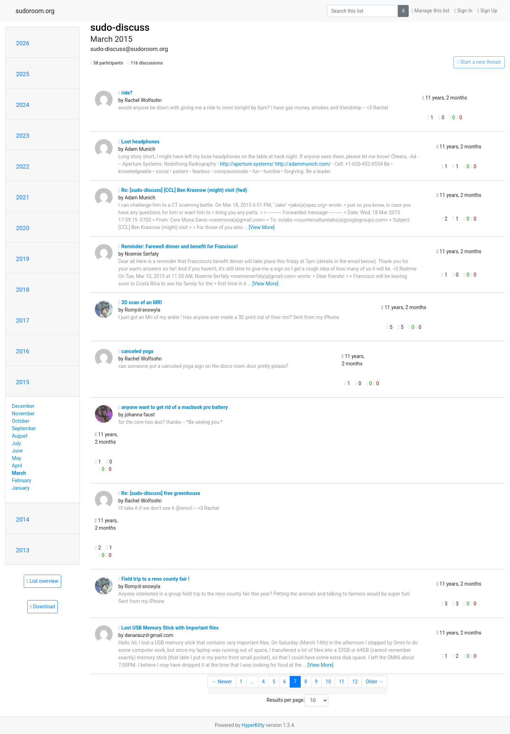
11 (342, 681)
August (20, 436)
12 (355, 681)
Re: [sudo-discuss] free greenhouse (159, 493)
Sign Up (487, 10)
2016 (22, 351)
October (20, 421)
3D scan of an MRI (140, 302)
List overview (42, 581)
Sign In (463, 10)
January (21, 488)
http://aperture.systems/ (247, 164)
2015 (22, 382)
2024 (22, 104)
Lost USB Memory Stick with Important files (168, 628)
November (23, 413)
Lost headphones (138, 141)
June (17, 451)
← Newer (221, 681)
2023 (22, 135)
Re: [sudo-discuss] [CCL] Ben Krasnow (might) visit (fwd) (182, 190)
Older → (375, 681)
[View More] (261, 227)
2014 (22, 519)
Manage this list (430, 10)
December (23, 406)
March (19, 473)
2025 (22, 74)
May (16, 458)
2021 (22, 197)
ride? (125, 93)
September (24, 428)
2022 (22, 166)
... (252, 681)
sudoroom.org (35, 11)
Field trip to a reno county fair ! (153, 579)
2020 (22, 228)
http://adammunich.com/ (303, 164)
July (16, 443)
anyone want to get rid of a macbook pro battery (173, 407)
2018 (22, 289)
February (21, 480)
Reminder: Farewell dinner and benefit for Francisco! (178, 246)
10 (328, 681)
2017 (22, 320)
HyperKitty (253, 725)
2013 (22, 550)
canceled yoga (135, 351)
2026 (22, 43)
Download (42, 606)
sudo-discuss (120, 27)
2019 (22, 258)
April (17, 465)
